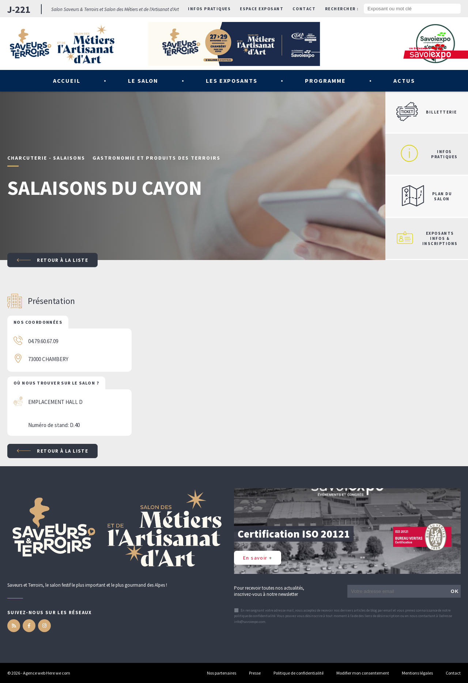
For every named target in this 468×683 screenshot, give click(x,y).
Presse (255, 673)
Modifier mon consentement (362, 673)
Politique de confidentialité (298, 673)
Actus (404, 80)
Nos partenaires (221, 673)
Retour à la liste (52, 260)
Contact (304, 8)
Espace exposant (261, 8)
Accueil (66, 80)
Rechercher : (342, 8)
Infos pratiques (209, 8)
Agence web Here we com (46, 673)
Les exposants (231, 80)
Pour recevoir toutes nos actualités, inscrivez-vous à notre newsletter (269, 591)
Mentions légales (417, 673)
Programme (325, 80)
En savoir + (257, 557)
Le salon (143, 80)
